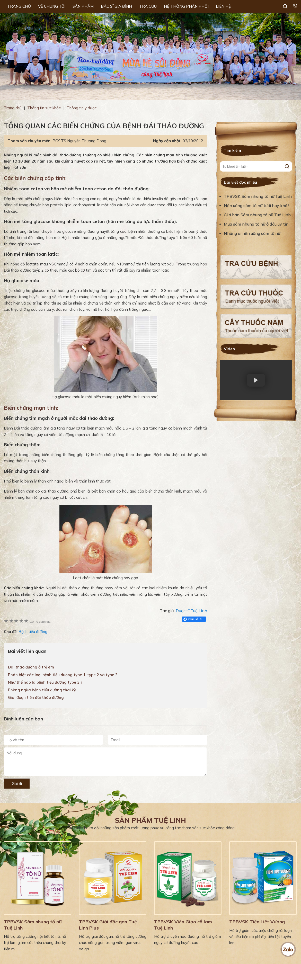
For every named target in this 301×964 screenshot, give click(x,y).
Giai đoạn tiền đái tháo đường (36, 697)
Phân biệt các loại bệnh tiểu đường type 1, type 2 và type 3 (63, 674)
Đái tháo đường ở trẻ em (31, 667)
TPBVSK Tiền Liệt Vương (257, 922)
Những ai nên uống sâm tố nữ (252, 233)
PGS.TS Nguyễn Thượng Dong (79, 140)
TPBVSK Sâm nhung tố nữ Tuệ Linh (258, 196)
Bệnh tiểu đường (33, 631)
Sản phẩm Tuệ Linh (150, 820)
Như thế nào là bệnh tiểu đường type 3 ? (45, 682)
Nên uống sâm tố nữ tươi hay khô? (256, 205)
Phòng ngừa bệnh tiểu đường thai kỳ (42, 690)
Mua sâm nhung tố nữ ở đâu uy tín (256, 224)
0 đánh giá (40, 621)
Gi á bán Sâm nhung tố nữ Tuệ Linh (257, 214)
